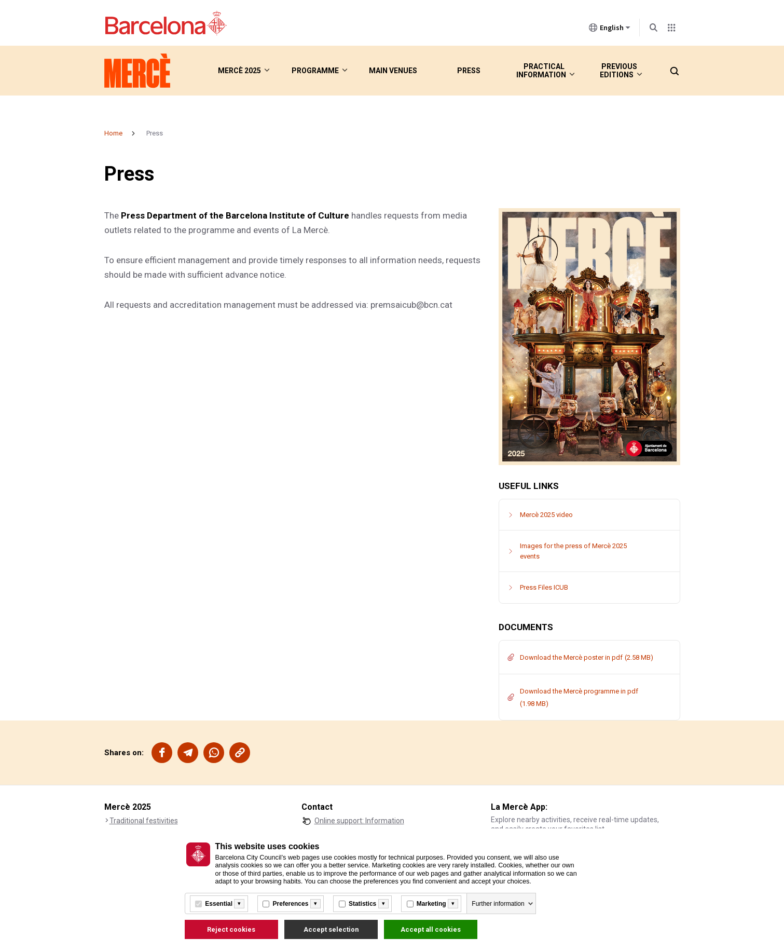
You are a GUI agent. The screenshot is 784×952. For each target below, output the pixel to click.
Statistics (362, 903)
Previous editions (612, 70)
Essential (218, 903)
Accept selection (331, 929)
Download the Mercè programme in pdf (579, 691)
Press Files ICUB (544, 587)
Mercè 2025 (237, 70)
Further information (498, 903)
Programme (314, 70)
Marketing (431, 903)
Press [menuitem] (468, 70)
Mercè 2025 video (546, 515)
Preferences (291, 903)
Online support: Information (359, 821)
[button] (674, 70)
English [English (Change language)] (609, 29)
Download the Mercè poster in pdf (571, 657)
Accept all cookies (431, 929)
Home (113, 133)
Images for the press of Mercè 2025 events (573, 551)
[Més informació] (239, 903)
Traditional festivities (143, 821)
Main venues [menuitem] (393, 70)
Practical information (540, 70)
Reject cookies (231, 929)
